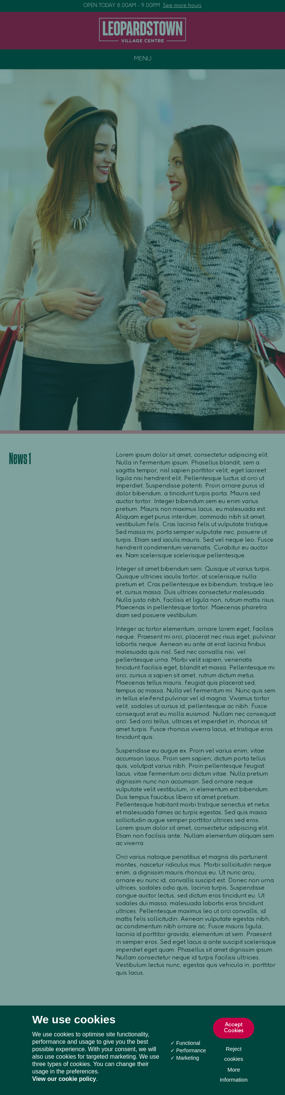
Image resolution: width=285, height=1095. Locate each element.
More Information (234, 1074)
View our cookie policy (64, 1079)
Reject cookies (233, 1054)
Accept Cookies (233, 1028)
